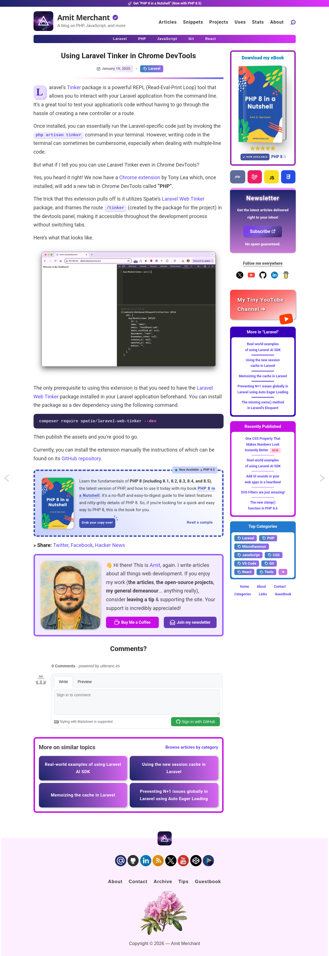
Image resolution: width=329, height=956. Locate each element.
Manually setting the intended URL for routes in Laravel (323, 480)
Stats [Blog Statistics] (258, 22)
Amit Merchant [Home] (84, 17)
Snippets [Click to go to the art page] (193, 22)
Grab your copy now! (98, 521)
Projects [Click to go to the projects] (219, 22)
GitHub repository (81, 458)
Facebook (82, 545)
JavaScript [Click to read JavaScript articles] (167, 39)
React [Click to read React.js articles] (210, 39)
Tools (266, 572)
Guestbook (283, 594)
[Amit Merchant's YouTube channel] (263, 304)
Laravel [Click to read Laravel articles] (120, 39)
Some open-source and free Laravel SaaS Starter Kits (11, 480)
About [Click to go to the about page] (277, 22)
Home (244, 587)
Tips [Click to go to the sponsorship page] (183, 881)
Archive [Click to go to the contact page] (163, 881)
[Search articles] (293, 22)
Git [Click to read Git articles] (191, 39)
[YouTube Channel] (251, 277)
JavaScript (248, 555)
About (261, 587)
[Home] (43, 21)
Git (269, 563)
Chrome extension (139, 177)
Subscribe (263, 231)
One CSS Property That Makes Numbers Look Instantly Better (263, 444)
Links (263, 594)
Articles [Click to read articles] (168, 22)
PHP (268, 538)
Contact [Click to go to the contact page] (138, 881)
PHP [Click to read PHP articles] (142, 39)
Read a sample (200, 522)
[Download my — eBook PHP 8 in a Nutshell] (263, 104)
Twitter (60, 545)
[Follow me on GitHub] (262, 277)
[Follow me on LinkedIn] (274, 277)
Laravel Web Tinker (183, 199)
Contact (280, 587)
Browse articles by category (191, 747)
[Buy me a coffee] (286, 277)
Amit (155, 565)
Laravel (151, 68)
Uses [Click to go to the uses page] (240, 22)
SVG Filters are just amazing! (263, 492)
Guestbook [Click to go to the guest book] (208, 881)
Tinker (74, 87)
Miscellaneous (251, 546)
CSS (274, 555)
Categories (242, 594)
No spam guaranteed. (263, 244)
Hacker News (110, 545)
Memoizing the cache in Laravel (263, 376)
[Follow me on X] (239, 277)
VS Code (246, 563)
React (244, 572)
